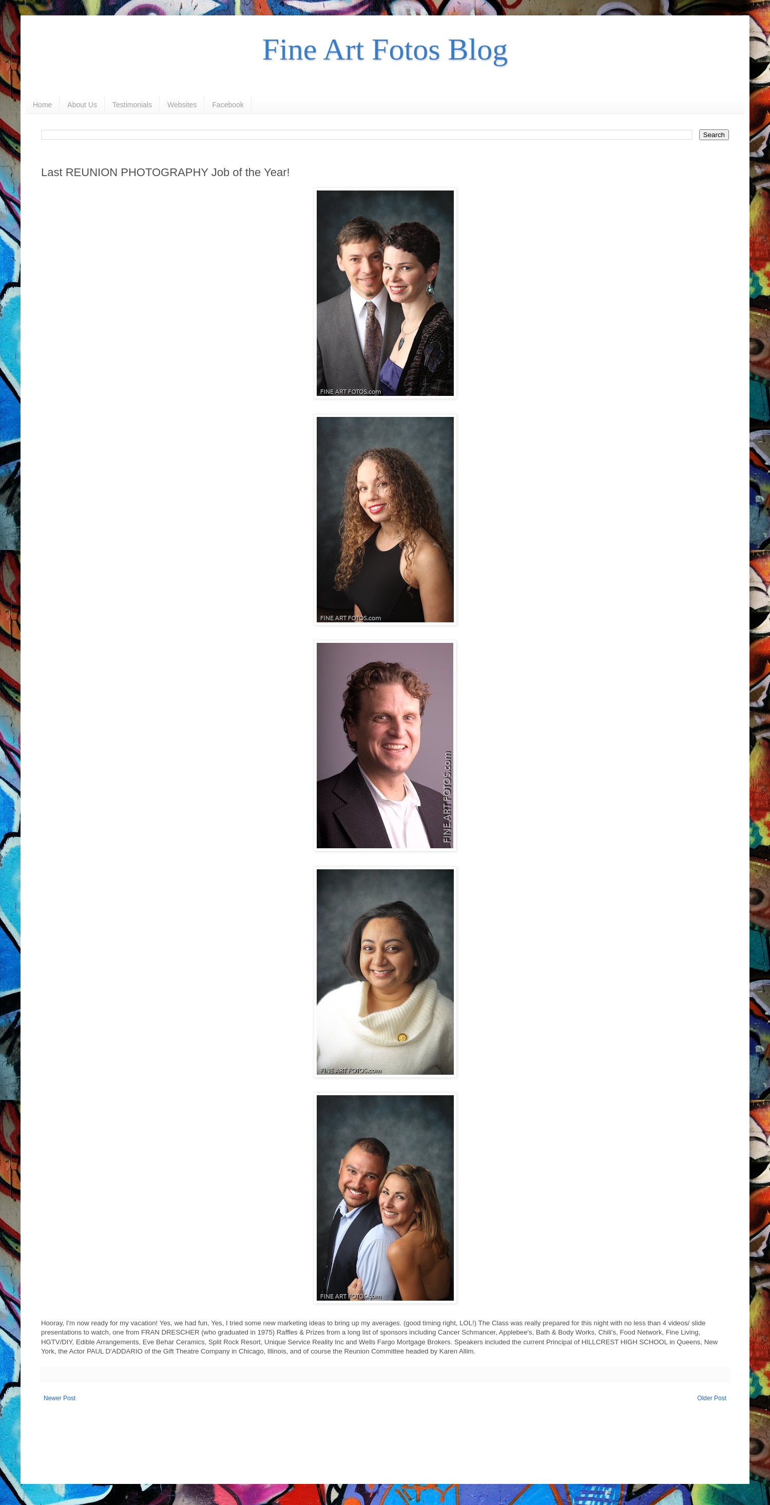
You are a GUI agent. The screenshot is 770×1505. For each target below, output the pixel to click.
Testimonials (132, 105)
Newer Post (59, 1398)
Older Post (711, 1398)
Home (42, 105)
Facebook (227, 105)
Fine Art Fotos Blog (385, 49)
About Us (82, 105)
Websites (182, 105)
